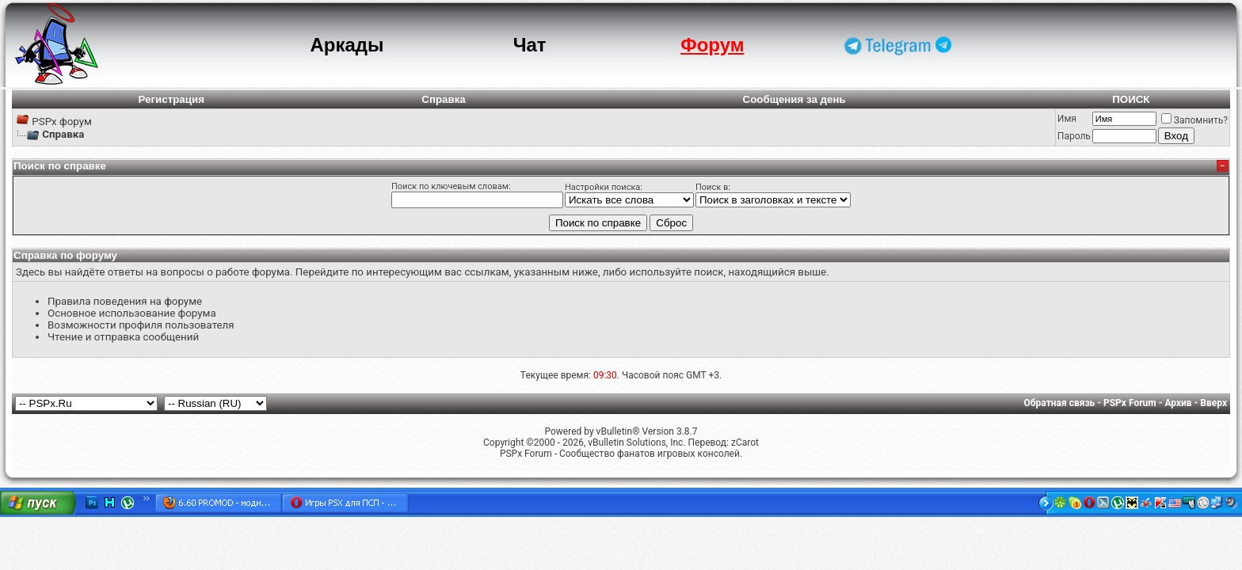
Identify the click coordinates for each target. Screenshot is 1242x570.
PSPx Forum (1129, 402)
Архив (1177, 402)
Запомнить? (1194, 120)
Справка (443, 99)
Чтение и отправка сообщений (123, 337)
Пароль (1074, 136)
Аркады (346, 44)
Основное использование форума (132, 313)
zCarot (745, 442)
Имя (1066, 118)
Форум (712, 44)
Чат (530, 44)
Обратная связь (1059, 402)
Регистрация (171, 99)
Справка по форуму (65, 255)
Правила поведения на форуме (125, 301)
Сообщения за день (794, 99)
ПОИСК (1130, 99)
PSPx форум (62, 121)
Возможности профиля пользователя (141, 325)
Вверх (1213, 402)
